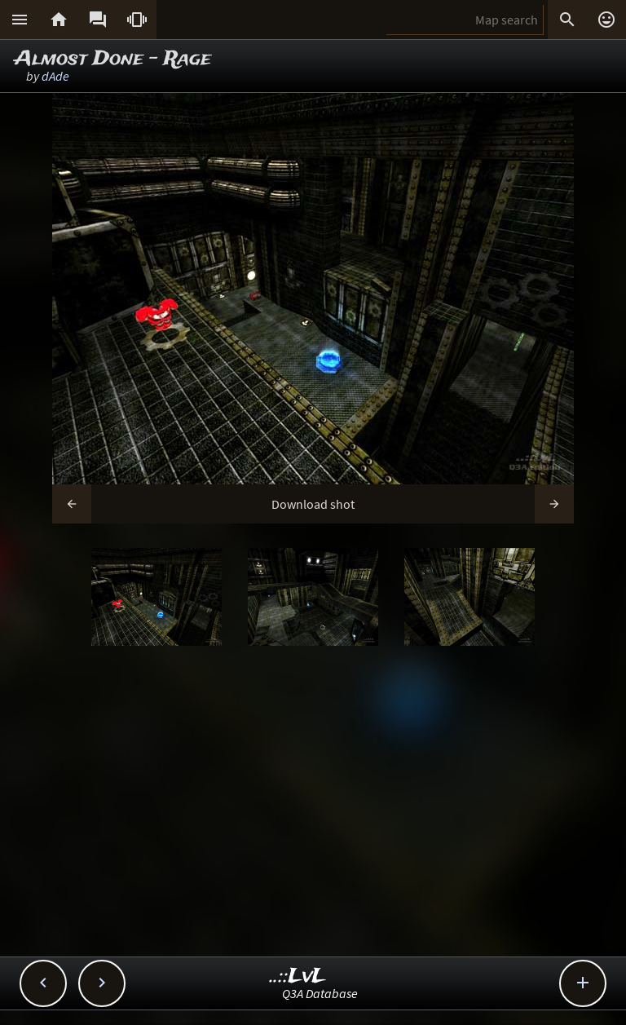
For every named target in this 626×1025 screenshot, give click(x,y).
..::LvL (298, 976)
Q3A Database (320, 993)
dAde (55, 76)
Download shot (313, 504)
